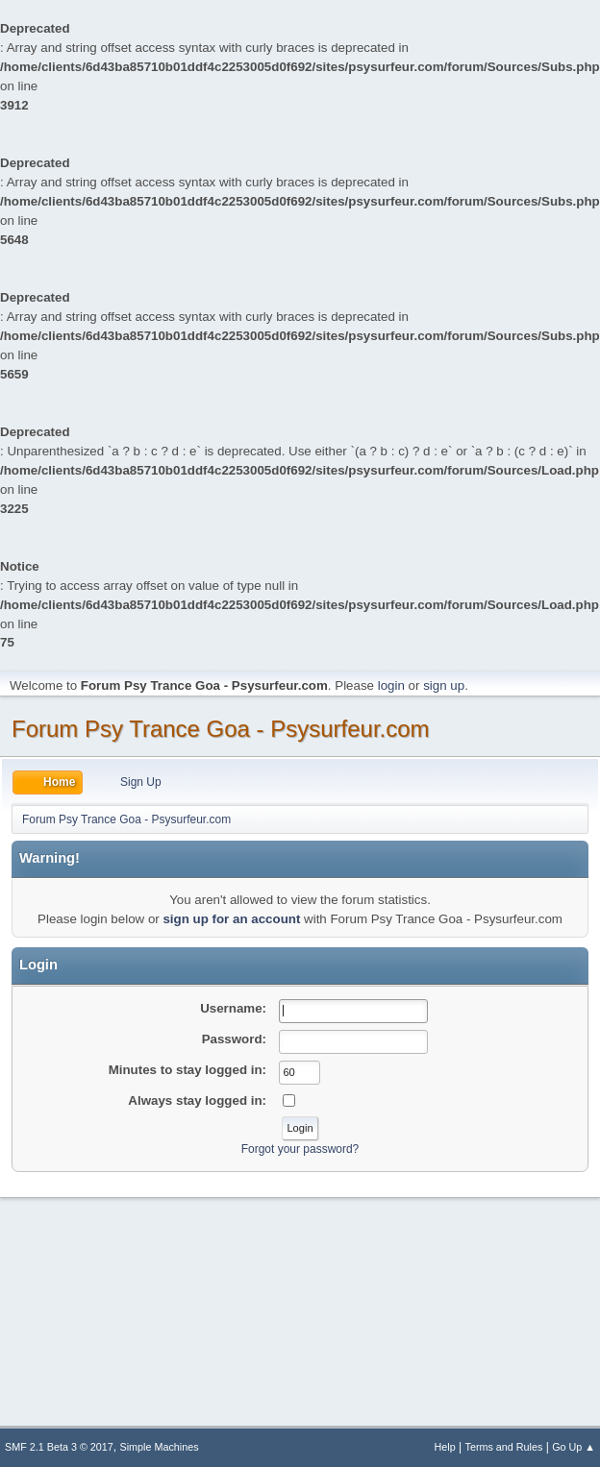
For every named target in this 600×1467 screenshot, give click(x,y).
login (391, 685)
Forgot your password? (300, 1149)
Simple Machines (159, 1447)
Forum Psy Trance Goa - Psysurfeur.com (221, 729)
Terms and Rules (504, 1447)
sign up (443, 685)
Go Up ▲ (573, 1447)
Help (445, 1447)
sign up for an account (231, 919)
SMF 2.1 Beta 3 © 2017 (59, 1447)
